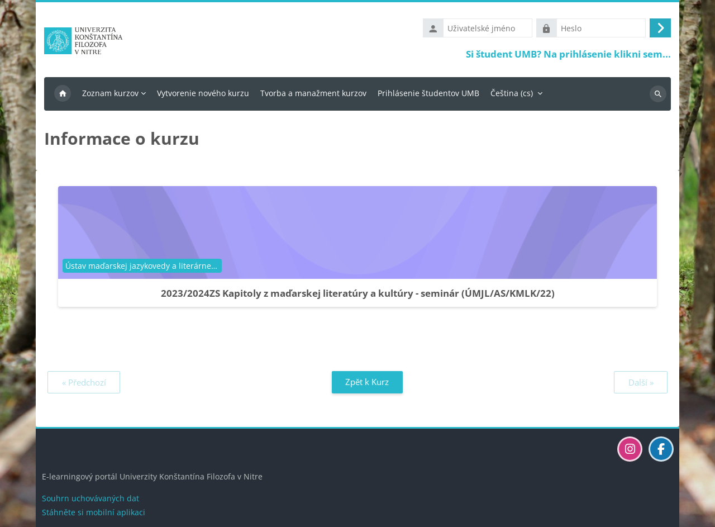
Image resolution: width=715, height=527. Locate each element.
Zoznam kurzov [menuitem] (110, 93)
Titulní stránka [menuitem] (63, 94)
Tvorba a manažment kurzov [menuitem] (313, 93)
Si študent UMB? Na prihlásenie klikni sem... (568, 54)
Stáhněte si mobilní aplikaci (93, 512)
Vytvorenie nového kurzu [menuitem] (203, 93)
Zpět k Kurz (367, 381)
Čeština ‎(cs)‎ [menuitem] (511, 93)
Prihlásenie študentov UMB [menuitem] (428, 93)
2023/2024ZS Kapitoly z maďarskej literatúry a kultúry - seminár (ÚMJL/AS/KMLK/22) (358, 293)
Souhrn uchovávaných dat (90, 498)
